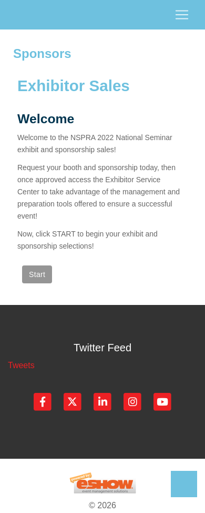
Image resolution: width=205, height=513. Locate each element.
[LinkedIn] (103, 401)
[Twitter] (73, 401)
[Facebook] (43, 401)
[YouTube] (162, 401)
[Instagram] (133, 401)
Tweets (21, 365)
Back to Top (184, 484)
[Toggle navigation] (102, 14)
